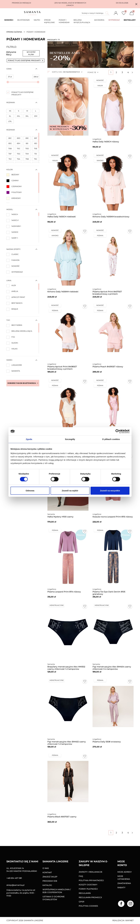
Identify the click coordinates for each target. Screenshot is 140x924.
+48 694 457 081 (14, 878)
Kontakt (47, 872)
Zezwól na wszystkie (110, 490)
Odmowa (30, 490)
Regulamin (85, 893)
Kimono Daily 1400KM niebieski (62, 291)
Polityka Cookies (88, 906)
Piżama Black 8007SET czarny (61, 816)
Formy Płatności (88, 889)
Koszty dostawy (88, 884)
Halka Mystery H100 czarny (60, 516)
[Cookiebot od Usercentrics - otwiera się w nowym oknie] (117, 431)
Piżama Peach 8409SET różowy (108, 366)
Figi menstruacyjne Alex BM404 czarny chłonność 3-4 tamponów (112, 667)
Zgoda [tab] (29, 439)
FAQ (81, 876)
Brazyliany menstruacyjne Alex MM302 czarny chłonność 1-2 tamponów (66, 667)
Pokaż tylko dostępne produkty (25, 60)
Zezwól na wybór (70, 490)
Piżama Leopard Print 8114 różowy (64, 591)
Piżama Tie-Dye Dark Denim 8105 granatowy (109, 592)
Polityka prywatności (91, 880)
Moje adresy (124, 872)
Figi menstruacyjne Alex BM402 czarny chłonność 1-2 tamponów (66, 742)
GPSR (81, 901)
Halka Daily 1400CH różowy (106, 141)
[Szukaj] (95, 13)
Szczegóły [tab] (70, 439)
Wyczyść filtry (31, 53)
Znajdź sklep (50, 876)
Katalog (47, 885)
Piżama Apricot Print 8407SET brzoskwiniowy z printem (107, 292)
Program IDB (50, 881)
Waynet (129, 920)
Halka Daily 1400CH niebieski (61, 216)
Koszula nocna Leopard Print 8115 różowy (113, 516)
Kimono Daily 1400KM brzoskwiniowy (111, 216)
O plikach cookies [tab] (111, 439)
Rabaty (121, 887)
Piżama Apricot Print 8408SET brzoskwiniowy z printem (62, 367)
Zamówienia (124, 883)
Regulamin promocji (90, 897)
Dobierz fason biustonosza (23, 383)
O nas (46, 868)
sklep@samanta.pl (15, 885)
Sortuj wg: (57, 72)
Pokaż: (91, 72)
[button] (136, 4)
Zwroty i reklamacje (90, 872)
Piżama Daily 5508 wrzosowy (107, 741)
